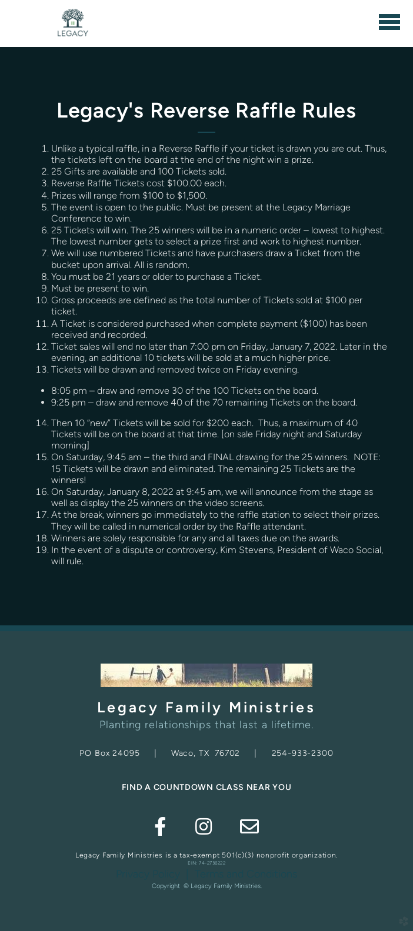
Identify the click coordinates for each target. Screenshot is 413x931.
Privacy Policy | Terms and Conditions (206, 874)
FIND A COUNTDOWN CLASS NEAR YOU (207, 787)
